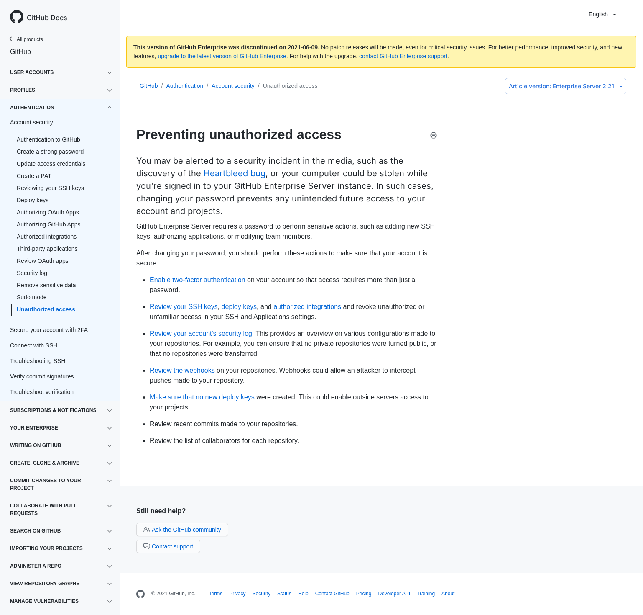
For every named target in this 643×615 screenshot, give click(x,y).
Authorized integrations (47, 236)
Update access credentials (51, 163)
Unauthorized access (46, 309)
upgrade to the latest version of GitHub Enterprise (222, 56)
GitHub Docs (47, 17)
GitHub (20, 51)
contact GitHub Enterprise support (403, 56)
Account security (233, 85)
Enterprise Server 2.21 (566, 86)
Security (261, 594)
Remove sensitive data (46, 285)
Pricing (364, 594)
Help (303, 594)
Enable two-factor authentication (197, 279)
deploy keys (239, 306)
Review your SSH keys (184, 306)
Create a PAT (34, 175)
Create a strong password (50, 151)
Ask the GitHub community (182, 529)
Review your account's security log (201, 333)
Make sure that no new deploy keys (202, 397)
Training (426, 594)
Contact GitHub (332, 594)
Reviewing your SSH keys (50, 188)
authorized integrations (307, 306)
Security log (32, 273)
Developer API (394, 594)
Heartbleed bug (234, 173)
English (602, 14)
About (447, 594)
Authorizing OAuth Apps (48, 212)
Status (284, 594)
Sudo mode (32, 297)
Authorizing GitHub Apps (49, 224)
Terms (216, 594)
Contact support (168, 546)
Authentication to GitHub (48, 139)
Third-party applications (47, 248)
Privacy (237, 594)
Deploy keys (32, 200)
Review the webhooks (182, 370)
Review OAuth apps (43, 260)
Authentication (184, 85)
